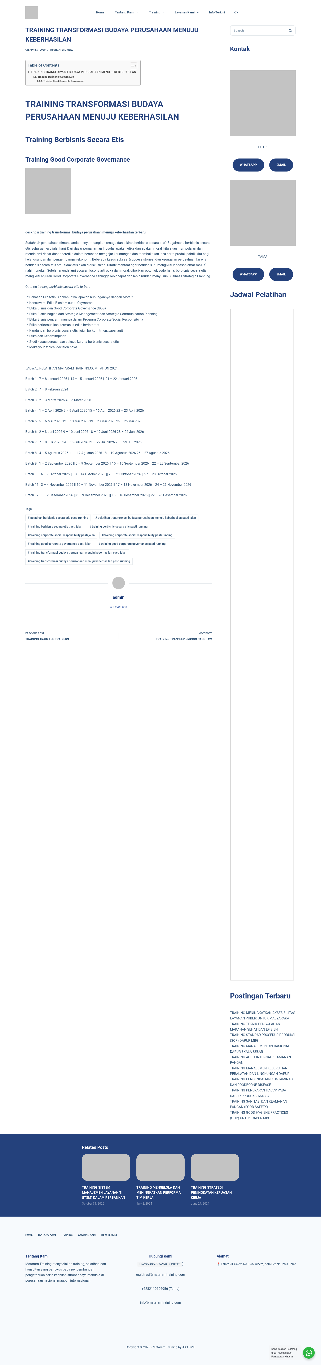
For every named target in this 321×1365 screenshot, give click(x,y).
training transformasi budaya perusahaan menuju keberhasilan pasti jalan (77, 552)
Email (281, 274)
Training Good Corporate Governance (63, 81)
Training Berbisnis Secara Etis (56, 76)
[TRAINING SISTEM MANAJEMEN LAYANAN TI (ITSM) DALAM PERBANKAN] (106, 1167)
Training (157, 12)
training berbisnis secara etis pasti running (118, 526)
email (281, 165)
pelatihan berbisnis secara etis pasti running (58, 517)
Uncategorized (63, 49)
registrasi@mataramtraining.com (160, 1275)
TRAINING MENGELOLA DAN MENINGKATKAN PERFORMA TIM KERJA (158, 1193)
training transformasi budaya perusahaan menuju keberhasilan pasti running (79, 561)
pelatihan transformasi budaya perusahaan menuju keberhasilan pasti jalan (145, 517)
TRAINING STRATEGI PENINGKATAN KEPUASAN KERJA (211, 1193)
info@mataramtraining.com (160, 1303)
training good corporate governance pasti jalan (59, 543)
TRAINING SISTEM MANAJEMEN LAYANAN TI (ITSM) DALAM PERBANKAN (103, 1193)
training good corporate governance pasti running (132, 543)
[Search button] (290, 30)
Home (100, 12)
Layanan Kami (187, 12)
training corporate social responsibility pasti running (137, 535)
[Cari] (236, 12)
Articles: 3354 (118, 606)
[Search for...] (257, 30)
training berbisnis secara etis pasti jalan (55, 526)
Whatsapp (248, 165)
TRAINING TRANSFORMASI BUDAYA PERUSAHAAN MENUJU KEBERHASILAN (83, 72)
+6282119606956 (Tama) (160, 1289)
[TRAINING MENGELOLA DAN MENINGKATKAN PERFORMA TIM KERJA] (160, 1167)
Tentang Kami (127, 12)
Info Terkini (217, 12)
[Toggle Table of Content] (131, 65)
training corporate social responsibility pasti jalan (61, 535)
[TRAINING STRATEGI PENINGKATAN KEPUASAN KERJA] (215, 1167)
